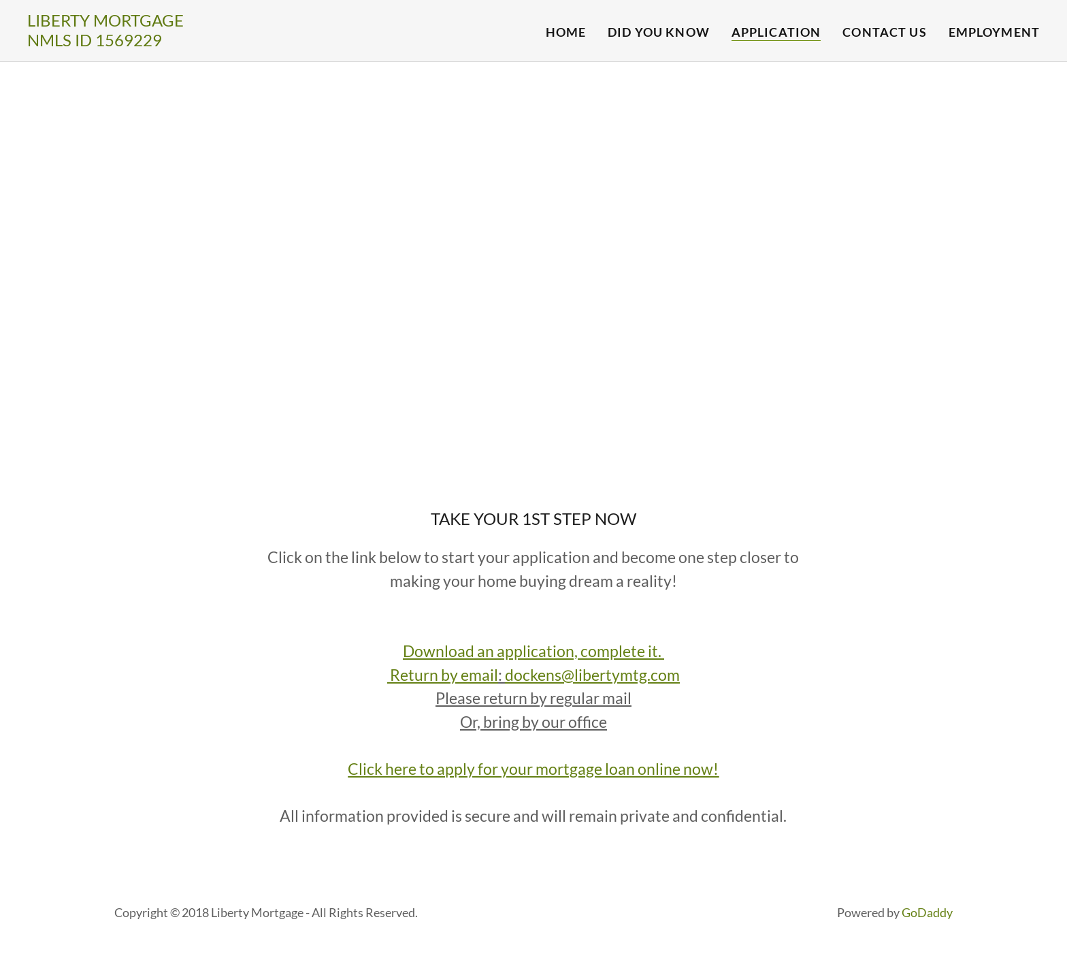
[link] (105, 41)
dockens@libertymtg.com (592, 674)
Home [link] (566, 32)
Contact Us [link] (884, 32)
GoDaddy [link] (927, 912)
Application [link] (776, 32)
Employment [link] (994, 32)
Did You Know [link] (659, 32)
